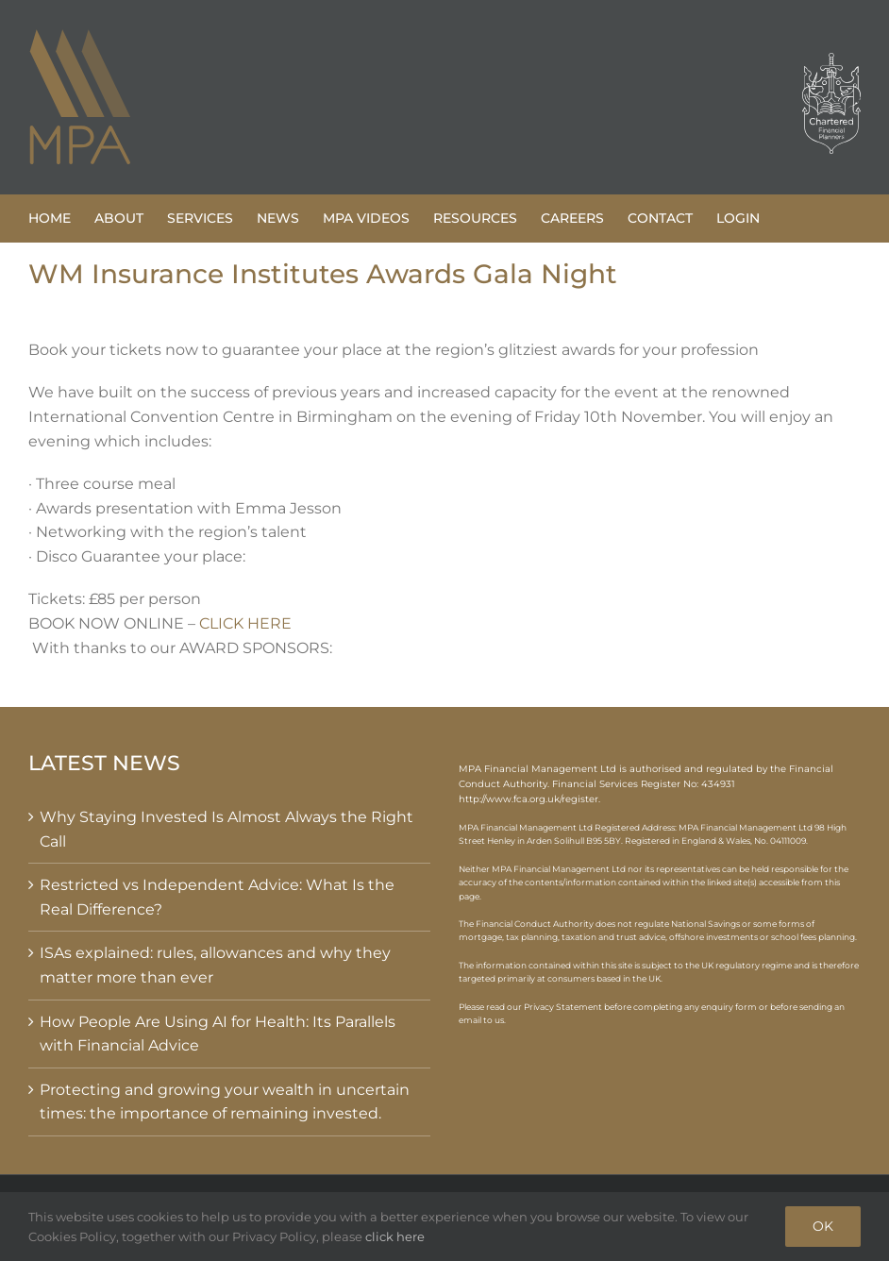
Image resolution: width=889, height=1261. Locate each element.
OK (823, 1226)
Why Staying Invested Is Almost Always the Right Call (226, 829)
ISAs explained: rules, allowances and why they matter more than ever (215, 965)
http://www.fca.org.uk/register (528, 799)
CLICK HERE (245, 623)
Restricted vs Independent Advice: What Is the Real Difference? (217, 897)
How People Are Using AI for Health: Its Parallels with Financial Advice (217, 1034)
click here (395, 1236)
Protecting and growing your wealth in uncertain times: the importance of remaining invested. (225, 1102)
